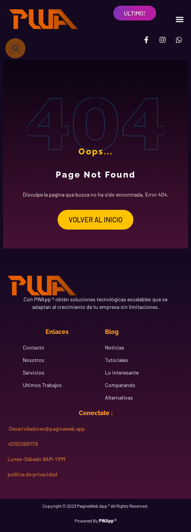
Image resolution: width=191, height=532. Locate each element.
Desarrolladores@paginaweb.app (46, 428)
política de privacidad (32, 474)
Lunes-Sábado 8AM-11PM (37, 459)
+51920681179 (23, 444)
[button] (179, 19)
